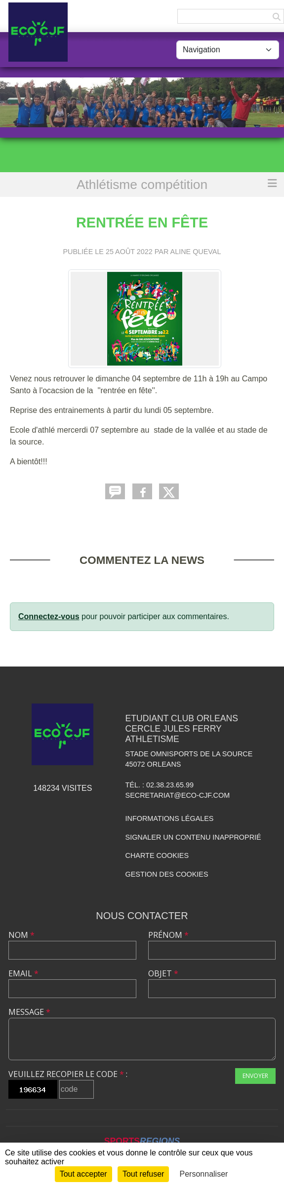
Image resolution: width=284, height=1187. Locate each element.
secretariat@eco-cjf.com (177, 795)
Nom (21, 934)
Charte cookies (157, 855)
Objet (163, 973)
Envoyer (255, 1076)
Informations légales (169, 818)
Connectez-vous (49, 616)
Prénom (168, 934)
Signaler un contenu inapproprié (193, 837)
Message (29, 1011)
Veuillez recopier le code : (67, 1074)
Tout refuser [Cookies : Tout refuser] (143, 1174)
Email (23, 973)
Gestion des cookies (166, 874)
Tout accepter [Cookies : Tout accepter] (83, 1174)
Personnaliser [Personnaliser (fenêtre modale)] (204, 1174)
